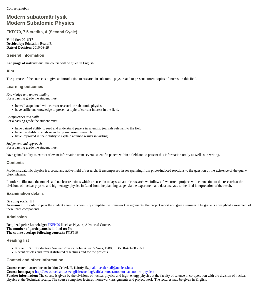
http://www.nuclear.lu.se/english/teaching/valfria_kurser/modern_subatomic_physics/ (94, 271)
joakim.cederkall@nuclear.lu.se (112, 268)
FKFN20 (54, 225)
